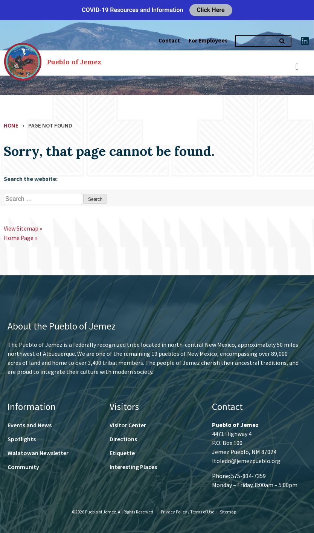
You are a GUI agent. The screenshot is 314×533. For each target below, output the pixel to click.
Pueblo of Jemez (74, 62)
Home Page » (20, 237)
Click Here (211, 10)
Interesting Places (133, 467)
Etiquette (122, 453)
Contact (169, 40)
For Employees (208, 40)
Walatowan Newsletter (38, 453)
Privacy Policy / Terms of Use (188, 512)
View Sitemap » (23, 228)
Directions (123, 439)
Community (23, 467)
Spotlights (22, 439)
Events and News (30, 425)
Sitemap (228, 512)
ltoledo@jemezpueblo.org (246, 461)
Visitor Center (128, 425)
